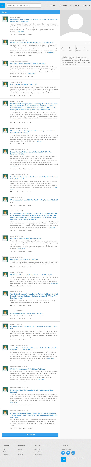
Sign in (86, 6)
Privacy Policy (38, 452)
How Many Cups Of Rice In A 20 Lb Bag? (24, 260)
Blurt (24, 34)
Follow (20, 34)
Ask (53, 6)
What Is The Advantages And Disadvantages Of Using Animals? (31, 43)
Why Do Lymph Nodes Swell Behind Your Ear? (26, 238)
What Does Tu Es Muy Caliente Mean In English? (26, 313)
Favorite (30, 34)
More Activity (30, 435)
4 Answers (13, 169)
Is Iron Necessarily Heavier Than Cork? (23, 85)
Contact (20, 452)
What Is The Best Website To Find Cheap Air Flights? (28, 369)
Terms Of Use (38, 449)
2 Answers (13, 34)
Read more (20, 32)
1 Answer (12, 95)
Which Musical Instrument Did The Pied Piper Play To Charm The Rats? (34, 200)
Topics (63, 6)
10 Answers (13, 361)
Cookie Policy (38, 454)
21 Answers (13, 405)
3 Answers (13, 340)
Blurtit (2, 5)
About (20, 449)
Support (20, 454)
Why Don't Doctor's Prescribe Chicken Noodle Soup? (28, 64)
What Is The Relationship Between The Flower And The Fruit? (31, 275)
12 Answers (13, 76)
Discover (74, 6)
